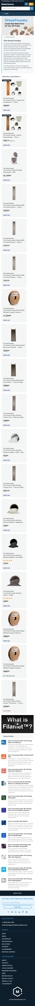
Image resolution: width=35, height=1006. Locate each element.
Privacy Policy (7, 978)
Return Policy (7, 976)
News (4, 936)
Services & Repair (8, 952)
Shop (4, 933)
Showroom (6, 939)
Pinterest (23, 912)
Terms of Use (7, 981)
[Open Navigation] (5, 13)
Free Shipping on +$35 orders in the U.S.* (12, 1)
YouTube (26, 912)
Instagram (15, 912)
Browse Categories (11, 77)
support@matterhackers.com (14, 925)
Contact (5, 963)
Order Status (7, 965)
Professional (7, 941)
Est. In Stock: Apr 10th (8, 676)
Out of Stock (6, 711)
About (4, 960)
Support (5, 946)
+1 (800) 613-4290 (8, 922)
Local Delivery (7, 968)
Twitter (12, 912)
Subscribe (17, 907)
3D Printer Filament (9, 37)
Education (6, 944)
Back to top (17, 893)
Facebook (8, 912)
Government (7, 949)
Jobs (4, 973)
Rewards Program (9, 971)
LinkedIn (19, 912)
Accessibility (7, 984)
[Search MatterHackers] (32, 8)
